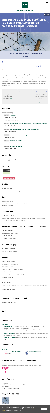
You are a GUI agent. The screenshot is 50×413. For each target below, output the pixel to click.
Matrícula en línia (9, 178)
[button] (34, 66)
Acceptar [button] (44, 408)
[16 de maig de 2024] (25, 56)
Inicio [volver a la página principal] (2, 62)
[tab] (25, 6)
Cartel (5, 70)
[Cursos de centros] (37, 53)
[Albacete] (10, 53)
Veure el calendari (12, 102)
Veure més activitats (43, 102)
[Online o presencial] (22, 53)
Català (47, 14)
